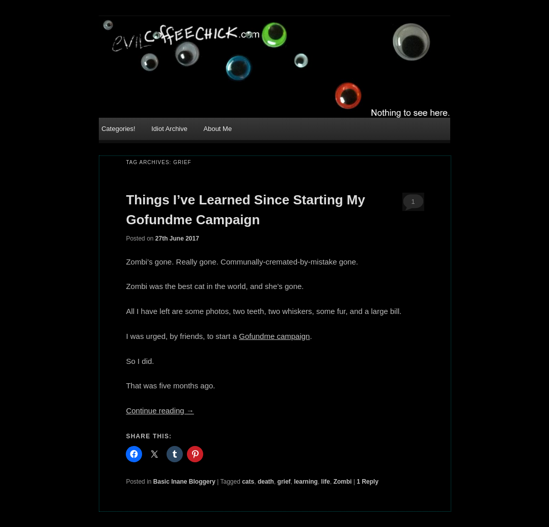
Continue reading (160, 410)
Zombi (343, 481)
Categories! (118, 129)
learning (306, 481)
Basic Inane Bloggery (184, 481)
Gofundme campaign (274, 336)
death (266, 481)
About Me (218, 129)
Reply (367, 481)
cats (248, 481)
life (325, 481)
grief (284, 481)
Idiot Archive (169, 129)
